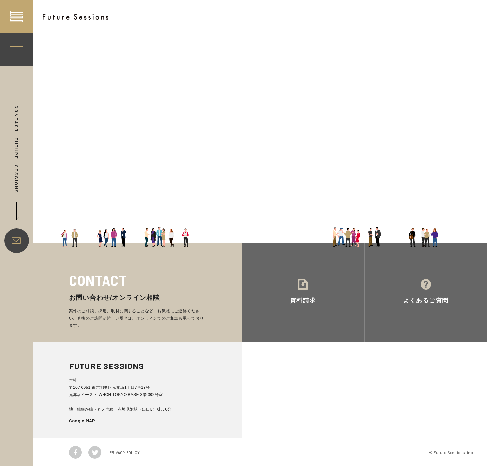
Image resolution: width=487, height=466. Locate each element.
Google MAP (82, 420)
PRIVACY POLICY (124, 452)
